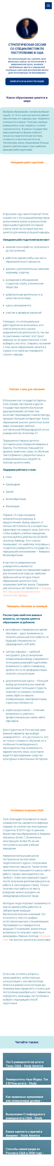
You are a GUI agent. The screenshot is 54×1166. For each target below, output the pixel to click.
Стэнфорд (45, 588)
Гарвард (22, 595)
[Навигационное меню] (48, 6)
